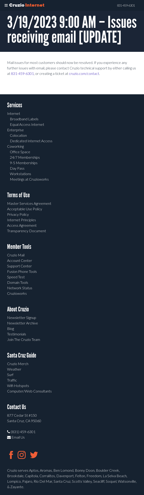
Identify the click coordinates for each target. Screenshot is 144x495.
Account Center (19, 260)
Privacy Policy (18, 214)
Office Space (20, 152)
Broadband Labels (24, 119)
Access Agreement (22, 225)
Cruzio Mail (15, 255)
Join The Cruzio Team (23, 339)
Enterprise (15, 130)
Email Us (16, 437)
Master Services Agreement (29, 203)
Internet (13, 113)
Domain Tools (17, 282)
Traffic (12, 380)
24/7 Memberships (25, 157)
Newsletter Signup (21, 317)
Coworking (15, 146)
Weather (14, 369)
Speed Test (16, 277)
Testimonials (16, 334)
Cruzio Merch (17, 363)
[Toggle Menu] (6, 5)
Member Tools (19, 247)
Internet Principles (21, 220)
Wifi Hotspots (18, 385)
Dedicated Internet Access (31, 141)
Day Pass (17, 168)
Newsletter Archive (22, 323)
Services (14, 105)
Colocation (18, 135)
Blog (10, 328)
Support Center (19, 266)
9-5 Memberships (24, 163)
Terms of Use (18, 195)
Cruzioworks (17, 293)
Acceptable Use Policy (24, 209)
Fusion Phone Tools (22, 271)
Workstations (20, 173)
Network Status (19, 288)
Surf (10, 374)
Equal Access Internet (27, 124)
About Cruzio (18, 309)
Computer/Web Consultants (29, 391)
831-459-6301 (22, 73)
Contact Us (16, 407)
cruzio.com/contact (84, 73)
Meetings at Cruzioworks (29, 179)
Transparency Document (26, 231)
